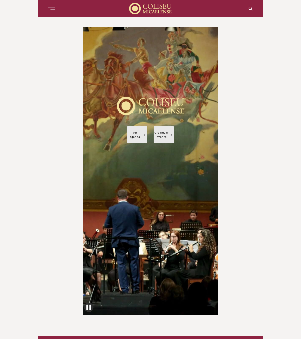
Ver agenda (138, 135)
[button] (51, 8)
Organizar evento (163, 135)
